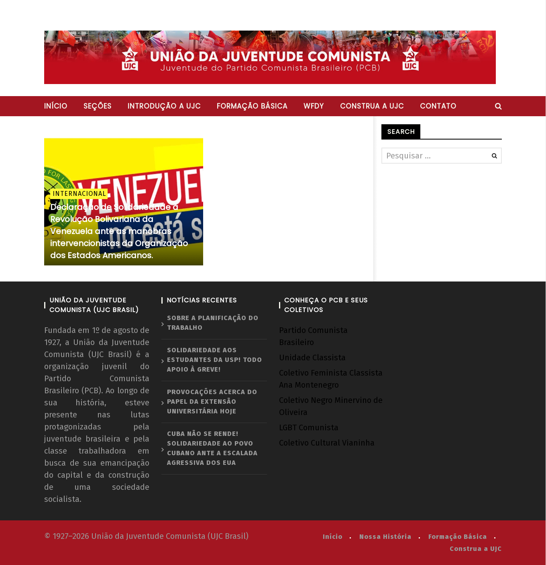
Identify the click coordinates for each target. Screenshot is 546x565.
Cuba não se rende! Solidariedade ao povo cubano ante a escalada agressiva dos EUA (212, 448)
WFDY (314, 106)
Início (55, 106)
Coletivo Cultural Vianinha (327, 443)
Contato (438, 106)
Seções (98, 106)
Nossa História (385, 536)
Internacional (79, 193)
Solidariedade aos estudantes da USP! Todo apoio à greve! (214, 359)
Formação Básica (457, 536)
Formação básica (252, 106)
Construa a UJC (372, 106)
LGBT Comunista (308, 427)
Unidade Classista (312, 357)
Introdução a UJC (164, 106)
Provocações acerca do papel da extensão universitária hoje (212, 401)
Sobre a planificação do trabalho (213, 322)
